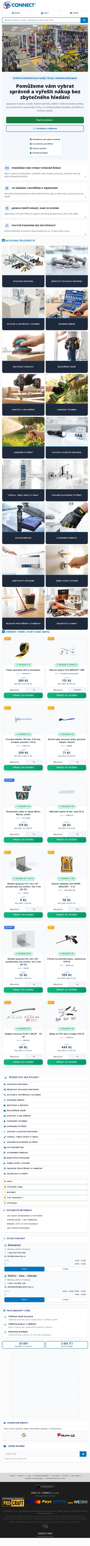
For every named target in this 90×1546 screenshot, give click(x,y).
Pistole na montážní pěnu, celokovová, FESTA (66, 960)
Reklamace (75, 1476)
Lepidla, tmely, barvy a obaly (22, 1137)
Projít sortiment (45, 120)
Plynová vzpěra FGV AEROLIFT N (66, 670)
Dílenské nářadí (15, 1100)
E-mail (66, 1269)
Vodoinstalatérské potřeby (22, 1142)
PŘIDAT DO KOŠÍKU (23, 695)
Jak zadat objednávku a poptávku (24, 1215)
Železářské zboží (16, 1110)
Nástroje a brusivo (17, 1105)
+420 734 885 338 (16, 1283)
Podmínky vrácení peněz (34, 1479)
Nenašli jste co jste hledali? (22, 1224)
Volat (24, 1269)
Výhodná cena (15, 1187)
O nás (29, 1476)
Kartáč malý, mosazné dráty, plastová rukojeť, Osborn (66, 741)
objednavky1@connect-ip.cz (20, 1287)
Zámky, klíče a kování (18, 1163)
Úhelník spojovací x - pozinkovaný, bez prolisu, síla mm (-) (23, 886)
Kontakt (20, 1476)
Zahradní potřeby (17, 1126)
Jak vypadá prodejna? (18, 1228)
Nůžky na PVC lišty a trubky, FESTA (66, 1034)
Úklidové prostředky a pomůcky (24, 1168)
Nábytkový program (18, 1158)
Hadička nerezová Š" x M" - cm (23, 1035)
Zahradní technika (17, 1121)
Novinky (11, 1192)
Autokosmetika (15, 1147)
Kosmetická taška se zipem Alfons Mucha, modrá (23, 813)
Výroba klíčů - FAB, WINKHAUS (22, 1220)
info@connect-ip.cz (16, 1256)
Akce (9, 1181)
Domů (12, 1476)
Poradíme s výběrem (45, 128)
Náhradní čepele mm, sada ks (66, 811)
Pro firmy (55, 1476)
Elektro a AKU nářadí (19, 1116)
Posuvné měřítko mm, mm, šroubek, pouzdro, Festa (23, 741)
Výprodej (12, 1203)
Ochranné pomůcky (17, 1152)
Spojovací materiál (17, 1084)
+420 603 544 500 (16, 1252)
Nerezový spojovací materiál (23, 1089)
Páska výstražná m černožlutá (23, 670)
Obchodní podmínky (41, 1476)
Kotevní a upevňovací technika (24, 1095)
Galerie (65, 1476)
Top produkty (15, 1197)
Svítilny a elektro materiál (22, 1131)
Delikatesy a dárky (17, 1173)
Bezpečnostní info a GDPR (55, 1479)
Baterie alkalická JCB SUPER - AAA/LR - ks (67, 885)
